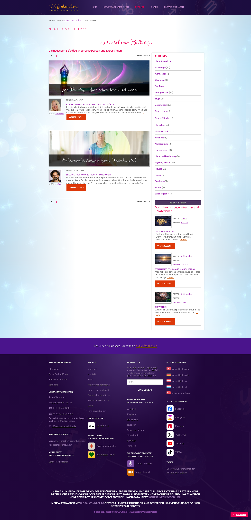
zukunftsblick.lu (180, 387)
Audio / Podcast (144, 463)
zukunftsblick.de (180, 375)
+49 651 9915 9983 (63, 413)
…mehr (183, 239)
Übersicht (54, 368)
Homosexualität (164, 131)
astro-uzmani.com (181, 393)
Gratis (154, 7)
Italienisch (132, 419)
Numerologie (163, 143)
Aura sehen (162, 73)
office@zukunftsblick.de (64, 426)
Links (90, 405)
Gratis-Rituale (164, 118)
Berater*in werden (58, 379)
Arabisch (131, 409)
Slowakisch (133, 435)
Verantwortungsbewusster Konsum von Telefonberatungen (67, 442)
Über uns (92, 368)
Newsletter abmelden (99, 384)
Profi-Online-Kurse (58, 374)
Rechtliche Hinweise (98, 400)
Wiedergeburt (163, 193)
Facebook (180, 408)
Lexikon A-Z (103, 425)
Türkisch (131, 445)
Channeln (161, 79)
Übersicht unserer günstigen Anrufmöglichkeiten (181, 470)
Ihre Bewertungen (97, 410)
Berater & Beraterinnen (116, 7)
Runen (160, 174)
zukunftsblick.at (180, 381)
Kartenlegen (163, 150)
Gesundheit (163, 104)
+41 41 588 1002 (61, 407)
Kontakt (92, 374)
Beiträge (139, 7)
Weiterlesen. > (165, 246)
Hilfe (90, 379)
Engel (159, 98)
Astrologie (162, 67)
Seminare (161, 181)
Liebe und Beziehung (167, 156)
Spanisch (131, 440)
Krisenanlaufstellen (106, 445)
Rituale (161, 168)
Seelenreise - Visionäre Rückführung (175, 269)
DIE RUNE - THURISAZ (165, 231)
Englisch (131, 414)
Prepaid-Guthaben (174, 7)
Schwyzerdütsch (135, 430)
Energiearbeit (164, 92)
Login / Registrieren (58, 461)
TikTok (178, 452)
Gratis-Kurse (163, 111)
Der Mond (161, 86)
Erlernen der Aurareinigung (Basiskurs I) (88, 175)
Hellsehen (162, 125)
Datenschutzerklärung (99, 395)
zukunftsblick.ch (146, 346)
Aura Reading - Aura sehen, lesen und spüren (90, 104)
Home (94, 7)
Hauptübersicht (163, 61)
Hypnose (161, 137)
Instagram (180, 417)
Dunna (183, 218)
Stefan (58, 184)
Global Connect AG (92, 503)
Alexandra (60, 114)
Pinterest (180, 426)
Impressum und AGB (98, 389)
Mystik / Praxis (165, 162)
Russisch (131, 424)
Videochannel (143, 472)
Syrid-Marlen (186, 256)
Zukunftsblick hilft (106, 454)
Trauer (160, 187)
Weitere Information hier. (165, 497)
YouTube (179, 443)
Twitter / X (180, 434)
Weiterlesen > (76, 117)
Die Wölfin (161, 307)
